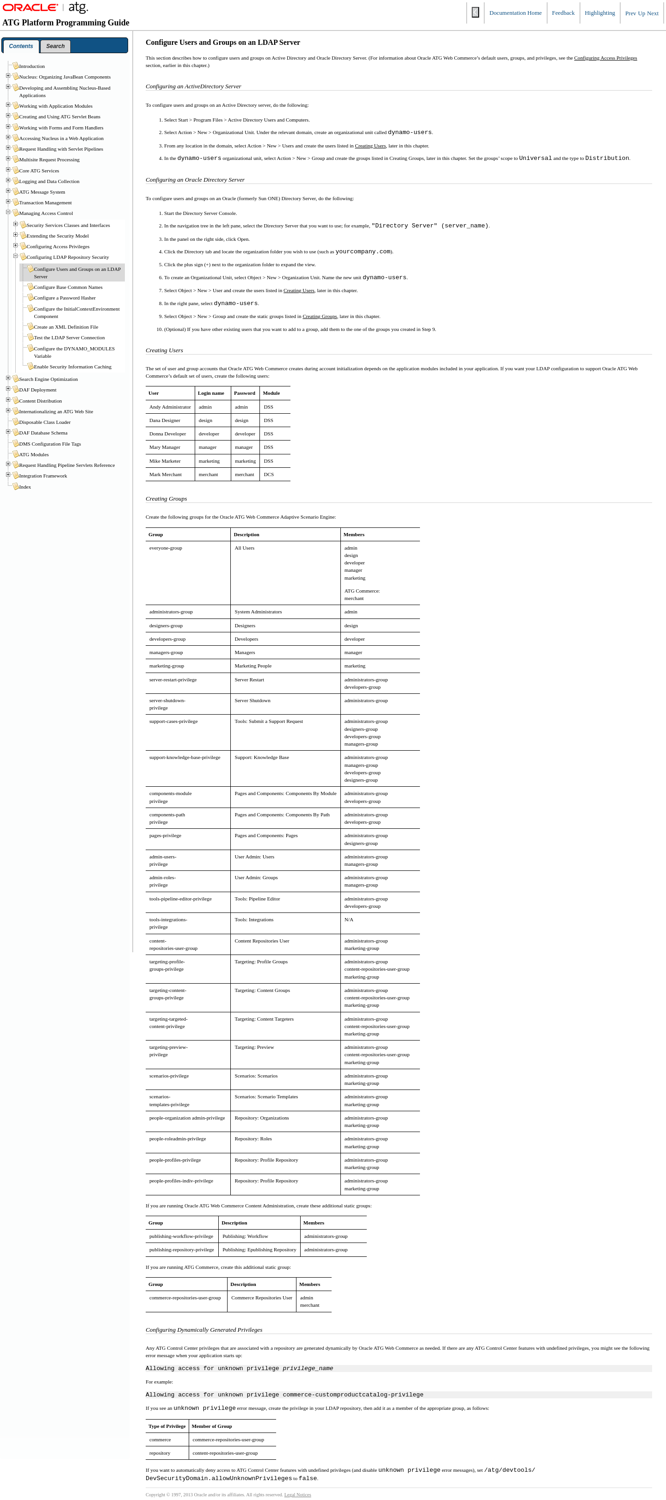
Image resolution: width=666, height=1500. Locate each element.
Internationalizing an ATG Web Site (56, 411)
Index (25, 487)
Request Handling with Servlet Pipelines (61, 149)
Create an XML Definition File (66, 327)
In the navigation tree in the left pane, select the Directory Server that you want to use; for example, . (327, 226)
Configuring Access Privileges (605, 58)
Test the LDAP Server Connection (69, 337)
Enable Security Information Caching (72, 366)
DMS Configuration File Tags (50, 444)
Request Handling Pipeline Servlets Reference (67, 465)
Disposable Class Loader (45, 422)
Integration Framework (43, 475)
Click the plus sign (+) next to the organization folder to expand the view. (240, 264)
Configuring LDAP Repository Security (68, 257)
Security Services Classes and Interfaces (68, 225)
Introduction (32, 66)
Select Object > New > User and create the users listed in (224, 290)
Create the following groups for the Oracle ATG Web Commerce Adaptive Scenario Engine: (241, 517)
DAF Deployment (37, 389)
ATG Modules (34, 454)
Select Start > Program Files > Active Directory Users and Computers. (237, 119)
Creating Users (370, 145)
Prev (630, 13)
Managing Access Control (46, 213)
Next (653, 13)
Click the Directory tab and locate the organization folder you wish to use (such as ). (279, 252)
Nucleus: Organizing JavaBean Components (65, 77)
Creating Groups (319, 316)
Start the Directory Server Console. (200, 213)
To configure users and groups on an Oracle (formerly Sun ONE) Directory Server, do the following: (250, 198)
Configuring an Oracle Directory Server (195, 179)
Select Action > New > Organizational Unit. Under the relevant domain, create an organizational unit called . (298, 132)
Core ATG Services (39, 170)
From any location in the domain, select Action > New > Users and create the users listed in (259, 145)
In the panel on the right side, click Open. (207, 239)
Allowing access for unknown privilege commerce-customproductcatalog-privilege (285, 1397)
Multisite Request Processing (49, 159)
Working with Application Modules (56, 106)
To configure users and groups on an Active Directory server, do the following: (227, 105)
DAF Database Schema (43, 432)
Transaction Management (45, 202)
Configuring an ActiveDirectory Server (193, 86)
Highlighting (600, 13)
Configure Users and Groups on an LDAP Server (223, 42)
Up (641, 13)
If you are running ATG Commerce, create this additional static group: (218, 1267)
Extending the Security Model (58, 236)
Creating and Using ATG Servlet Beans (60, 116)
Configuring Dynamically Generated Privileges (204, 1329)
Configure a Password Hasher (65, 297)
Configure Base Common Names (68, 287)
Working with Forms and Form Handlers (61, 127)
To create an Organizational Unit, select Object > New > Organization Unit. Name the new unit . (286, 278)
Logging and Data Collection (49, 181)
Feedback (563, 13)
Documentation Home (515, 13)
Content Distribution (40, 401)
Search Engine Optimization (48, 379)
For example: (159, 1383)
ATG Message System (42, 192)
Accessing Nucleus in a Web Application (61, 138)
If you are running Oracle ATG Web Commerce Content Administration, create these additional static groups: (259, 1205)
